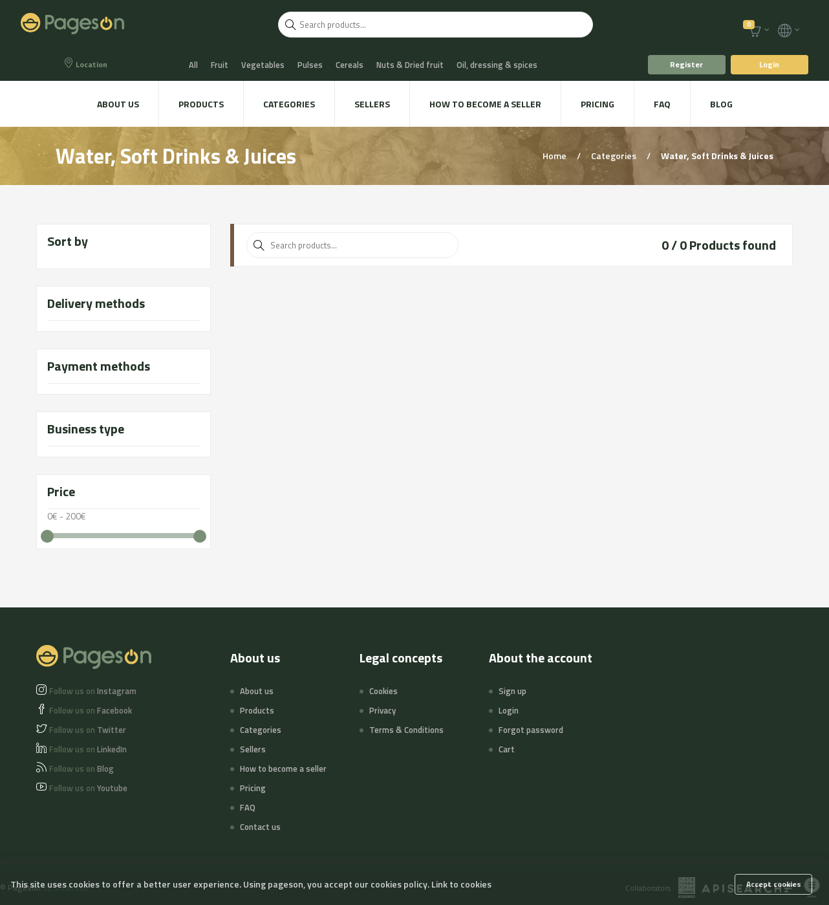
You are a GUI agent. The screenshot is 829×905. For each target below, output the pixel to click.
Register (686, 64)
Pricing (597, 104)
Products (201, 104)
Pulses (310, 64)
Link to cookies (461, 884)
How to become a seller (485, 104)
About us (118, 104)
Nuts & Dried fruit (410, 64)
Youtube (88, 787)
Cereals (349, 64)
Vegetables (263, 64)
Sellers (372, 104)
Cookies (383, 690)
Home (555, 155)
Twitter (87, 729)
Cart (507, 749)
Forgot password (531, 729)
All (193, 64)
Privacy (382, 710)
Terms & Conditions (406, 729)
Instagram (92, 690)
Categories (289, 104)
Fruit (219, 64)
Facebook (90, 710)
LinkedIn (88, 749)
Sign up (512, 690)
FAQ (662, 104)
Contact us (260, 826)
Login (769, 64)
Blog (721, 104)
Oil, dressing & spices (497, 64)
